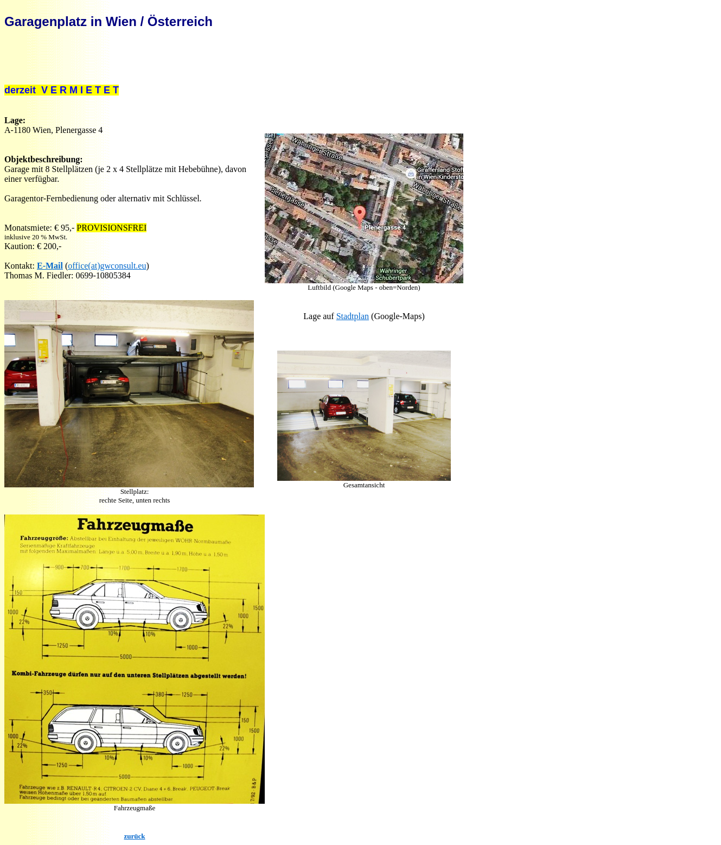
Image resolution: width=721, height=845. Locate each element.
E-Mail (50, 265)
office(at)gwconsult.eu (107, 265)
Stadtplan (352, 316)
